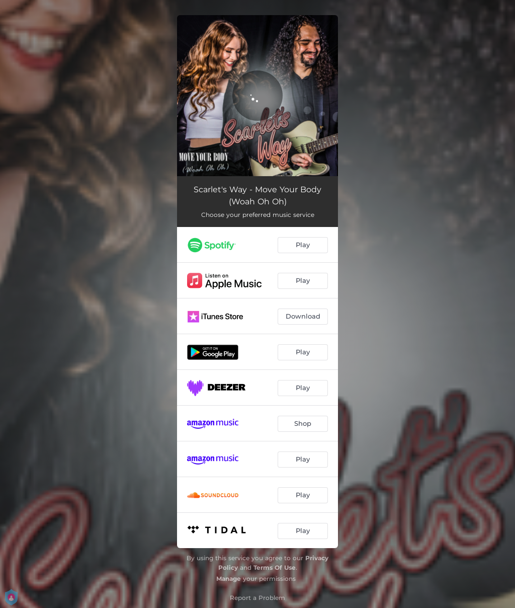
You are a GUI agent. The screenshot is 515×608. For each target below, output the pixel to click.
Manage (228, 578)
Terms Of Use (274, 567)
